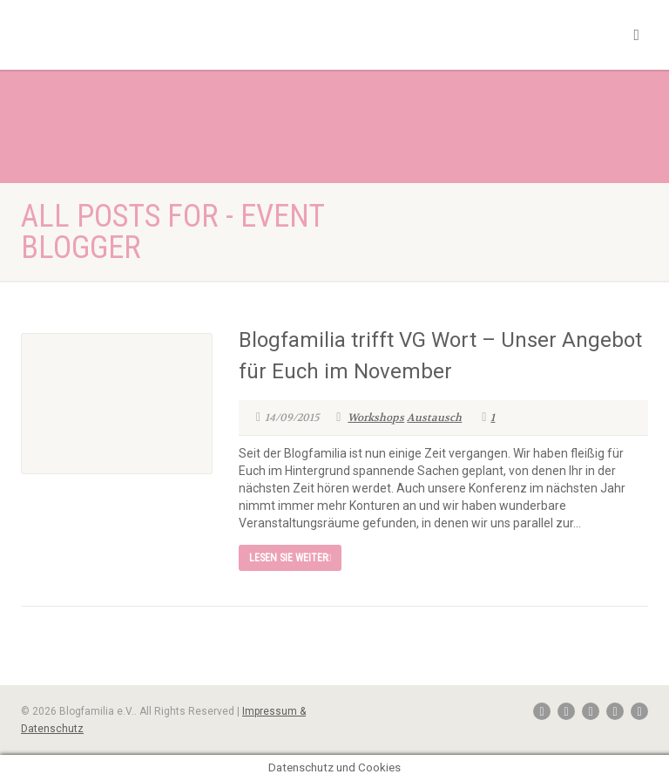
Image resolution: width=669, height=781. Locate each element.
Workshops (376, 417)
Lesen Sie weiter (290, 558)
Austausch (434, 417)
